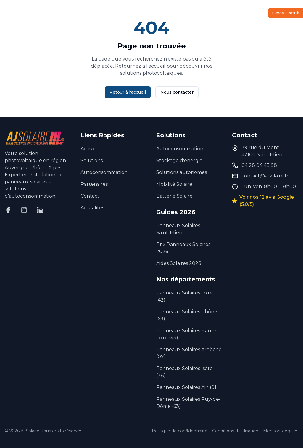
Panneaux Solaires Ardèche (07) (189, 353)
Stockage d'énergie (179, 160)
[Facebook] (8, 210)
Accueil (14, 13)
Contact (251, 13)
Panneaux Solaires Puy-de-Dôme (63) (188, 402)
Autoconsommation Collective (115, 13)
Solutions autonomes (181, 172)
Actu (228, 13)
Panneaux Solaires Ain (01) (187, 387)
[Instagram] (24, 210)
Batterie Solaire (174, 196)
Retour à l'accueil (127, 92)
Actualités (92, 208)
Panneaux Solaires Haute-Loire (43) (187, 334)
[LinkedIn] (40, 210)
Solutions (50, 13)
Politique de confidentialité (179, 431)
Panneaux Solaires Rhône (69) (186, 315)
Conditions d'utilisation (235, 431)
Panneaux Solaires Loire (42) (184, 296)
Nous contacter (177, 92)
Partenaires (200, 13)
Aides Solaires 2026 (178, 263)
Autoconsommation (104, 172)
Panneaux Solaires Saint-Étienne (178, 229)
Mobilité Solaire (174, 184)
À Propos (170, 12)
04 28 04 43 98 (259, 165)
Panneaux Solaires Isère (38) (184, 372)
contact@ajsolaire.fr (265, 176)
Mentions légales (280, 431)
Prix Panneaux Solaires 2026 (183, 248)
